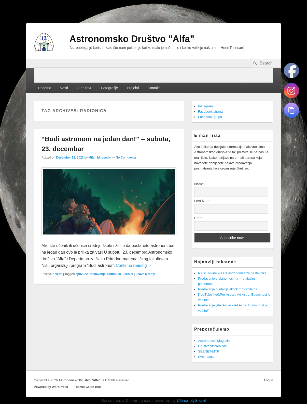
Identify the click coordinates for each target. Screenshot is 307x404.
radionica (114, 274)
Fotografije (109, 88)
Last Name (203, 201)
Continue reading (134, 265)
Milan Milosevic (100, 157)
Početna (44, 88)
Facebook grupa (210, 117)
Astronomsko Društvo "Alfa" (131, 39)
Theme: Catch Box (87, 387)
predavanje (97, 274)
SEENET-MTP (208, 351)
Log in (268, 380)
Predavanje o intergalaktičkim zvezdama (227, 289)
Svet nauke (206, 357)
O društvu (84, 88)
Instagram (205, 106)
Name (199, 184)
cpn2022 (82, 274)
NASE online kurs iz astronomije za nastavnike (232, 273)
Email (198, 218)
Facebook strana (210, 111)
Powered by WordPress (51, 387)
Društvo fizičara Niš (212, 346)
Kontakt (154, 88)
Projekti (133, 88)
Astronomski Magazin (214, 341)
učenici (128, 274)
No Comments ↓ (127, 157)
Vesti (64, 88)
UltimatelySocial (191, 400)
